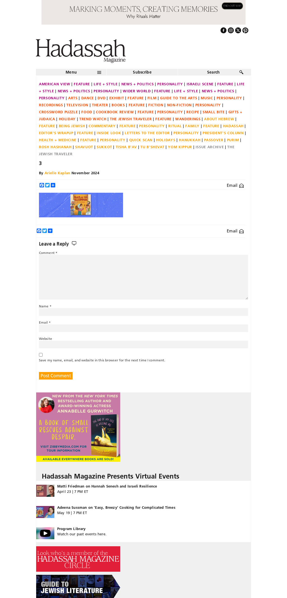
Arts (73, 98)
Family (192, 126)
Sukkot (104, 147)
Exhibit (116, 98)
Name (45, 306)
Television (77, 105)
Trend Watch (92, 119)
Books (118, 105)
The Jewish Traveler (131, 119)
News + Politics (137, 84)
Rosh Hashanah (55, 147)
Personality (170, 84)
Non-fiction (179, 105)
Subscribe (142, 72)
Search (213, 72)
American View (54, 84)
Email (235, 185)
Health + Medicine (58, 140)
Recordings (51, 105)
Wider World (137, 91)
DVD (102, 98)
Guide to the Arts (178, 98)
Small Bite (214, 112)
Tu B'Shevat (152, 147)
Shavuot (84, 147)
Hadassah (233, 126)
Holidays (165, 140)
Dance (87, 98)
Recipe (192, 112)
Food (86, 112)
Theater (100, 105)
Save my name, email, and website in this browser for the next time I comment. (102, 360)
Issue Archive (210, 147)
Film (152, 98)
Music (207, 98)
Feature (82, 84)
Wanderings (188, 119)
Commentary (102, 126)
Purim (233, 140)
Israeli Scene (200, 84)
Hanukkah (189, 140)
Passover (213, 140)
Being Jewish (72, 126)
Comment (48, 253)
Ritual (175, 126)
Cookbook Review (115, 112)
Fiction (155, 105)
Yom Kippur (180, 147)
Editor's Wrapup (56, 133)
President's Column (223, 133)
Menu (71, 72)
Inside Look (109, 133)
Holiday (67, 119)
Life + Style (106, 84)
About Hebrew (219, 119)
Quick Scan (141, 140)
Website (45, 338)
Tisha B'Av (126, 147)
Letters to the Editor (147, 133)
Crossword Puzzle (58, 112)
